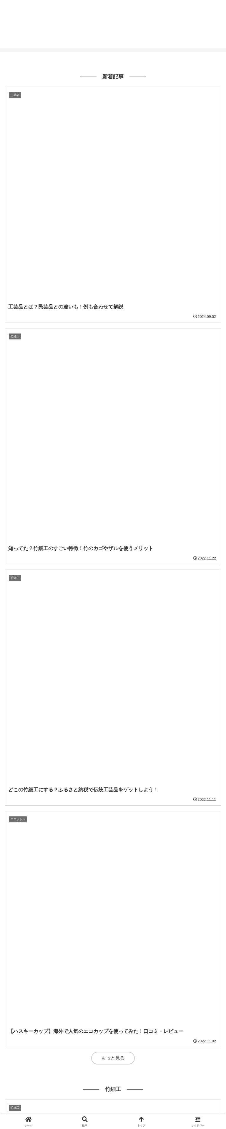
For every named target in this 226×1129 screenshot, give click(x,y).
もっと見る (113, 257)
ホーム (39, 1101)
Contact (113, 1109)
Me (187, 1101)
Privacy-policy (113, 1101)
